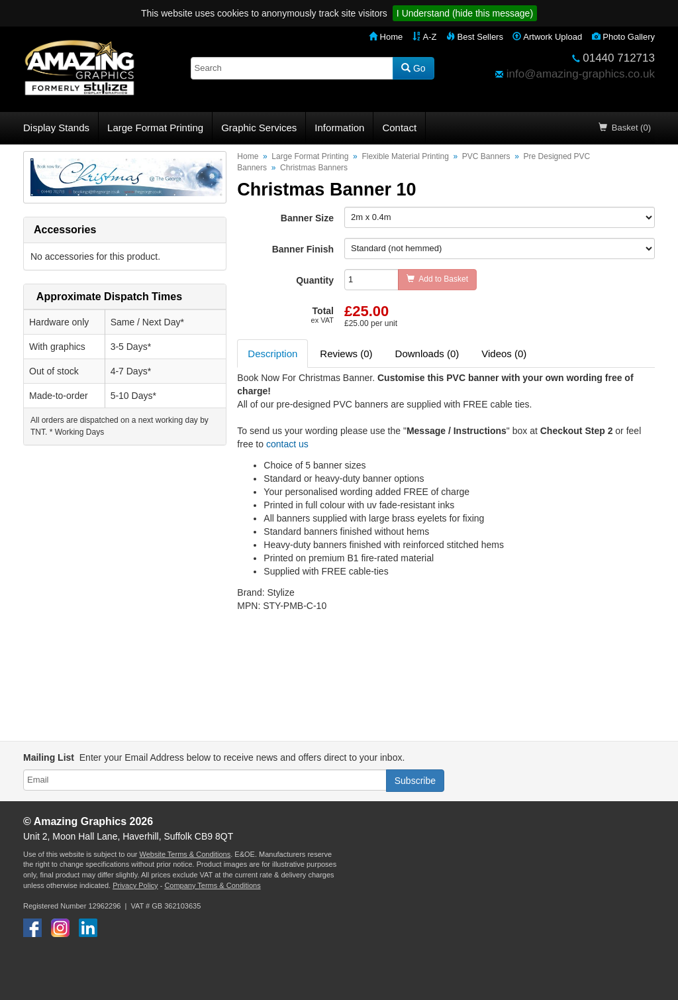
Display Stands (56, 127)
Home (386, 37)
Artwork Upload (547, 37)
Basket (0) (625, 128)
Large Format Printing (155, 127)
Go (413, 68)
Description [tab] (272, 353)
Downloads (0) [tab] (427, 353)
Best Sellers (474, 37)
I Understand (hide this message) (465, 13)
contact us (287, 444)
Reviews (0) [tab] (346, 353)
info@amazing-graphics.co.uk (581, 74)
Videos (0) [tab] (503, 353)
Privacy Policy (135, 885)
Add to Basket (437, 279)
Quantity (315, 280)
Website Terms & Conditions (184, 854)
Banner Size (307, 218)
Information (339, 127)
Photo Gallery (623, 37)
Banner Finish (303, 249)
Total (322, 315)
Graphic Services (259, 127)
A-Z (424, 37)
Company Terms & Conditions (212, 885)
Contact (399, 127)
